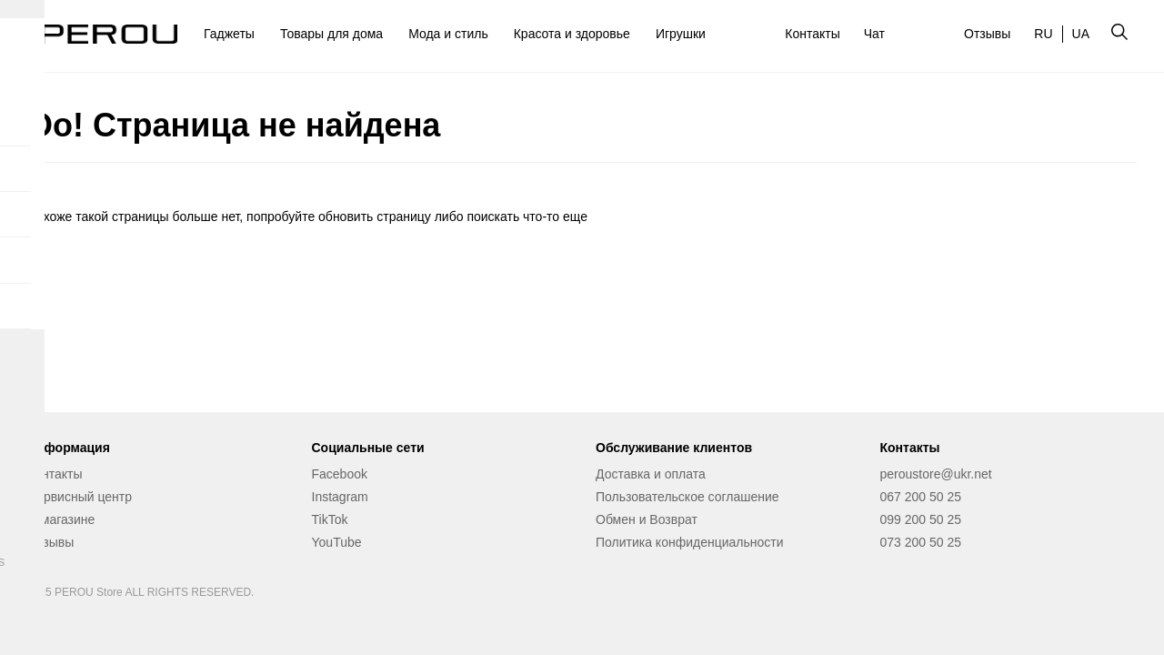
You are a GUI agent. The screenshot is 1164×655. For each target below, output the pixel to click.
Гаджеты (229, 33)
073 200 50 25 (921, 542)
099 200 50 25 (921, 519)
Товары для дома (331, 33)
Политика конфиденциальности (690, 542)
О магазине (61, 519)
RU (1043, 33)
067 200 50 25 (921, 496)
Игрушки (681, 33)
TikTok (330, 519)
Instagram (340, 496)
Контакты (812, 33)
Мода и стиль (448, 33)
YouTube (337, 542)
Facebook (339, 474)
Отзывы (987, 33)
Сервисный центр (79, 496)
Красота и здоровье (572, 33)
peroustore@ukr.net (936, 474)
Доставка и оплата (651, 474)
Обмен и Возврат (646, 519)
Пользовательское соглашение (687, 496)
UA (1080, 33)
